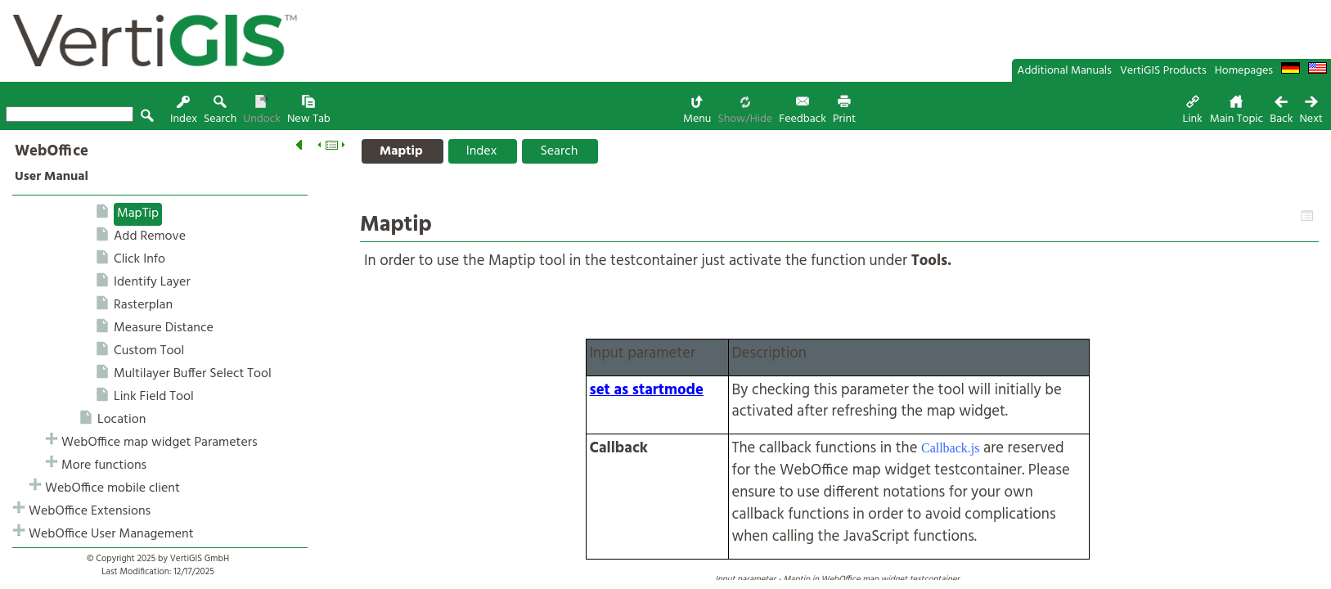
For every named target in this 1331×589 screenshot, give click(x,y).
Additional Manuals (1064, 70)
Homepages (1244, 70)
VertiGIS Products (1163, 70)
